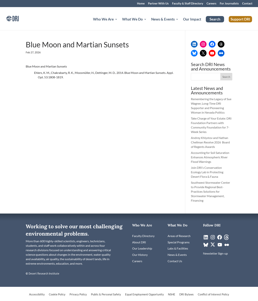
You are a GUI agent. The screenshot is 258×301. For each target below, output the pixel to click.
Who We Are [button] (103, 19)
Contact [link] (247, 3)
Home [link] (141, 3)
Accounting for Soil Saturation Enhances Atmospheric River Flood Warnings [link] (210, 157)
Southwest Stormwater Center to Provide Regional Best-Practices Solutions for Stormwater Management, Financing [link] (210, 191)
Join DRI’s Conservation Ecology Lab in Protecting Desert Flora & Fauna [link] (207, 172)
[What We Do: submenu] (148, 24)
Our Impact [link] (192, 19)
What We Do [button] (132, 19)
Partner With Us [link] (158, 3)
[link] (17, 18)
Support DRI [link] (240, 19)
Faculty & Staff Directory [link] (187, 3)
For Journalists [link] (229, 3)
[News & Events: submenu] (180, 24)
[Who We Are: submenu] (119, 24)
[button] (226, 76)
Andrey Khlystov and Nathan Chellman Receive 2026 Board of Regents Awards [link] (210, 142)
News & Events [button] (163, 19)
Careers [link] (211, 3)
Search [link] (215, 19)
